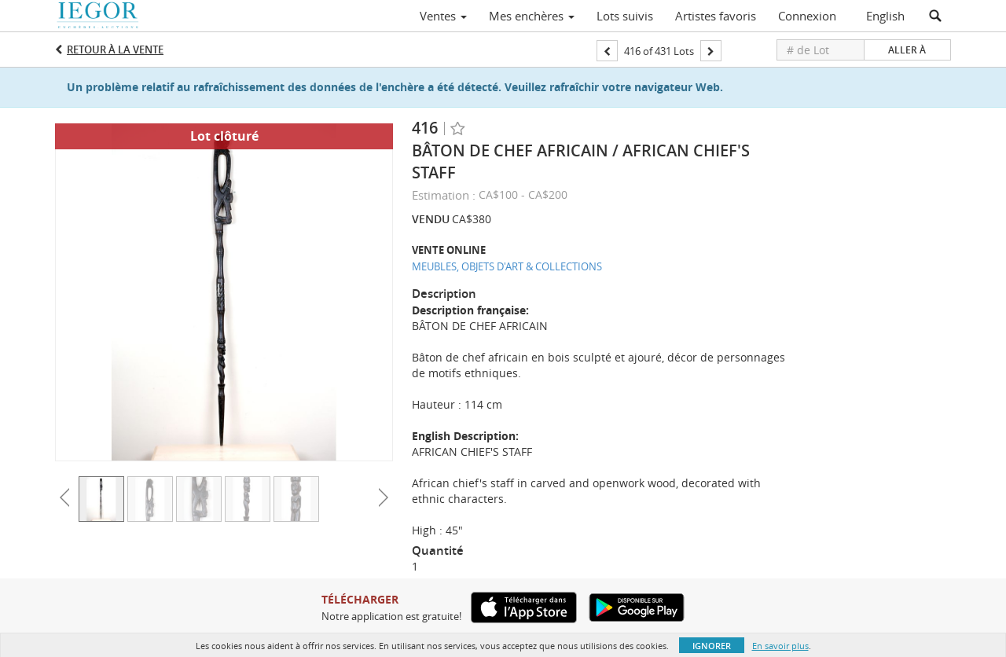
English (885, 16)
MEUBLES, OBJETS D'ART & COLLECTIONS (507, 266)
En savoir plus (780, 645)
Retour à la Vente (115, 49)
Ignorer (711, 645)
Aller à (907, 50)
